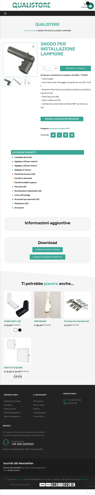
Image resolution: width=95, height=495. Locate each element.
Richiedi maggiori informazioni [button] (62, 119)
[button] (33, 46)
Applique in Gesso (21, 170)
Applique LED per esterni (24, 161)
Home (26, 31)
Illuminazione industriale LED (27, 191)
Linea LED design (21, 195)
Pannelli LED (19, 187)
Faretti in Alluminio (22, 178)
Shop (33, 31)
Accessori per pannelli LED (25, 199)
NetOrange (84, 479)
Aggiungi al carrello (75, 68)
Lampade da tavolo (22, 157)
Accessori (53, 128)
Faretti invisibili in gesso (24, 182)
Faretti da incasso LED (23, 174)
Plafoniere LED (20, 203)
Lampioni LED (64, 128)
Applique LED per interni (24, 166)
